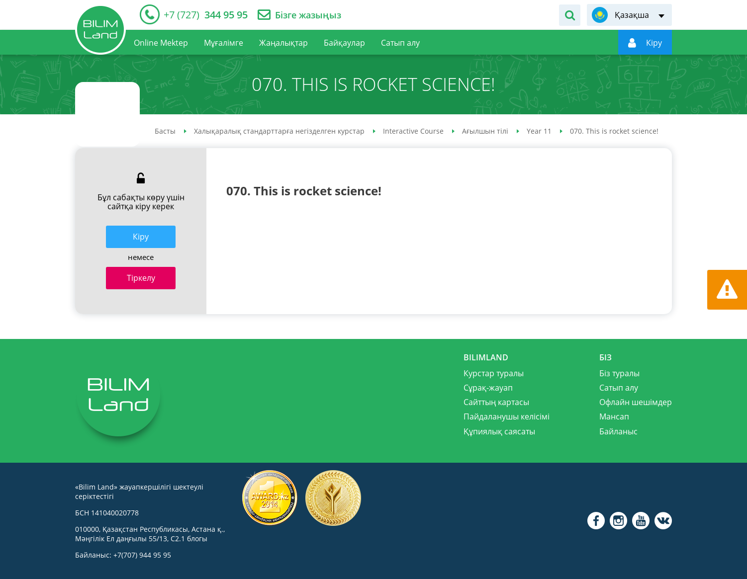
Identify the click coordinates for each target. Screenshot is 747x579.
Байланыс (618, 431)
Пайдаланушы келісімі (507, 416)
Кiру (141, 236)
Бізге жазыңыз (308, 15)
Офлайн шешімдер (635, 402)
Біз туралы (619, 373)
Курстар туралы (494, 373)
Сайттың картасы (496, 402)
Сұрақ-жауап (488, 387)
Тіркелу (141, 277)
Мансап (614, 416)
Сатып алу (618, 387)
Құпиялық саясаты (499, 431)
